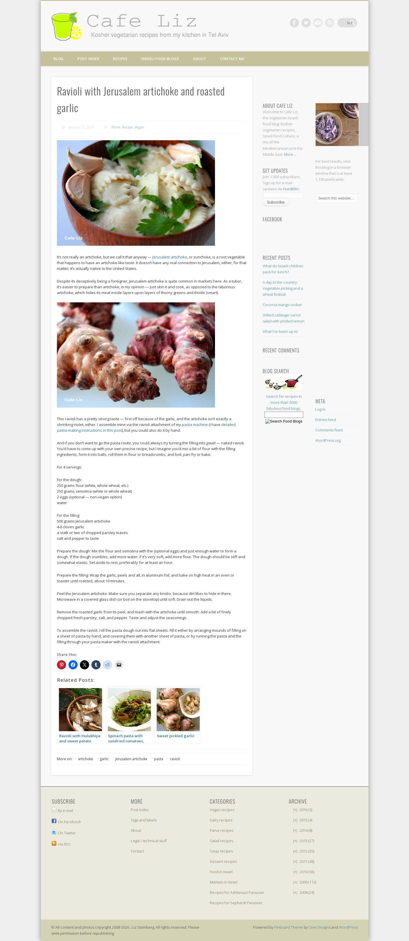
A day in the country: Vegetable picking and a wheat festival (283, 288)
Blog (58, 58)
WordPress (348, 927)
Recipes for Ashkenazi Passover (237, 892)
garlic (104, 758)
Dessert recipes (223, 861)
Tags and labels (144, 820)
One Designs (320, 927)
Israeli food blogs (160, 58)
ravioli (175, 758)
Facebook (305, 22)
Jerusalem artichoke (169, 257)
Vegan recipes (222, 809)
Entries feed (325, 419)
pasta (158, 758)
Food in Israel (221, 871)
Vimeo (329, 22)
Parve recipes (221, 830)
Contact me (232, 58)
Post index (88, 58)
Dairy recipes (221, 820)
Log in (320, 409)
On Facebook (66, 821)
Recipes (120, 58)
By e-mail (62, 810)
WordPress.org (328, 440)
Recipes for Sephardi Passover (236, 902)
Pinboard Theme (288, 927)
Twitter (317, 22)
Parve (116, 127)
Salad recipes (221, 840)
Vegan (139, 127)
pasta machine (195, 424)
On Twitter (64, 833)
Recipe (127, 127)
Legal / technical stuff (149, 840)
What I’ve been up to (280, 331)
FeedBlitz (291, 188)
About (199, 58)
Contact (137, 851)
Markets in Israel (223, 882)
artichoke (85, 758)
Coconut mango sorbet (282, 304)
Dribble (340, 22)
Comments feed (329, 430)
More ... (290, 154)
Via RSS (61, 844)
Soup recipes (221, 851)
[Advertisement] (309, 83)
